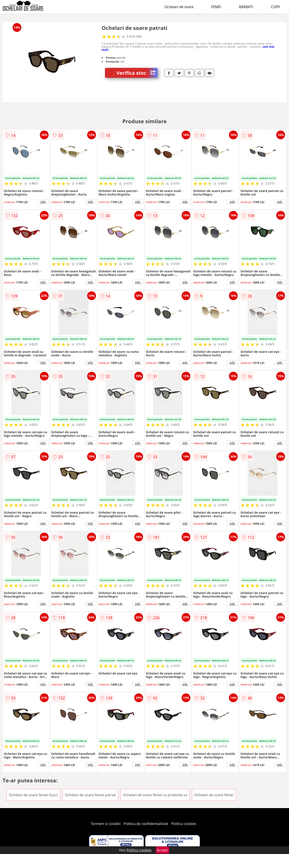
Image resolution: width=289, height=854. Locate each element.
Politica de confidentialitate (146, 823)
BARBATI (246, 6)
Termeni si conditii (105, 823)
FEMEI (216, 6)
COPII (275, 6)
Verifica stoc (137, 73)
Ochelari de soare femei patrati (90, 794)
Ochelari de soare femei (214, 794)
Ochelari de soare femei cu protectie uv (155, 794)
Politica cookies (183, 823)
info (43, 202)
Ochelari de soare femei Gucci (33, 794)
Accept (162, 850)
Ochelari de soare (179, 6)
